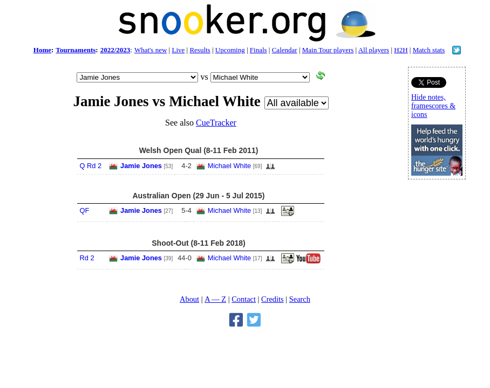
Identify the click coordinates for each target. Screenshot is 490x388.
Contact (244, 299)
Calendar (284, 50)
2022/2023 (115, 50)
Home (42, 50)
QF (85, 210)
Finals (258, 50)
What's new (150, 50)
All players (373, 50)
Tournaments (76, 50)
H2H (400, 50)
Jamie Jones (141, 166)
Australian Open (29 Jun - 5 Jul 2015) (198, 195)
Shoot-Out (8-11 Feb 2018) (198, 243)
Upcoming (230, 50)
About (189, 299)
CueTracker (216, 122)
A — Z (215, 299)
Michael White (229, 166)
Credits (272, 299)
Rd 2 (87, 258)
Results (199, 50)
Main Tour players (328, 50)
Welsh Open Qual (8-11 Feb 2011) (198, 150)
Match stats (429, 50)
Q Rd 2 (91, 166)
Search (299, 299)
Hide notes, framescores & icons (433, 106)
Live (178, 50)
